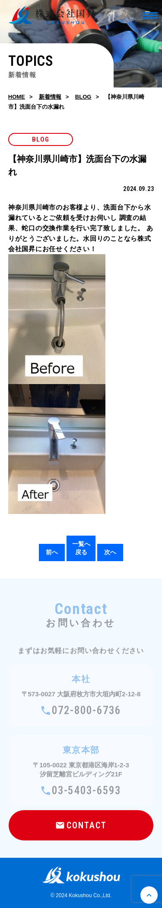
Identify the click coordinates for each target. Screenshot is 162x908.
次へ (110, 552)
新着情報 (50, 97)
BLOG (83, 97)
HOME (16, 97)
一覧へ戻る (81, 548)
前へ (52, 552)
